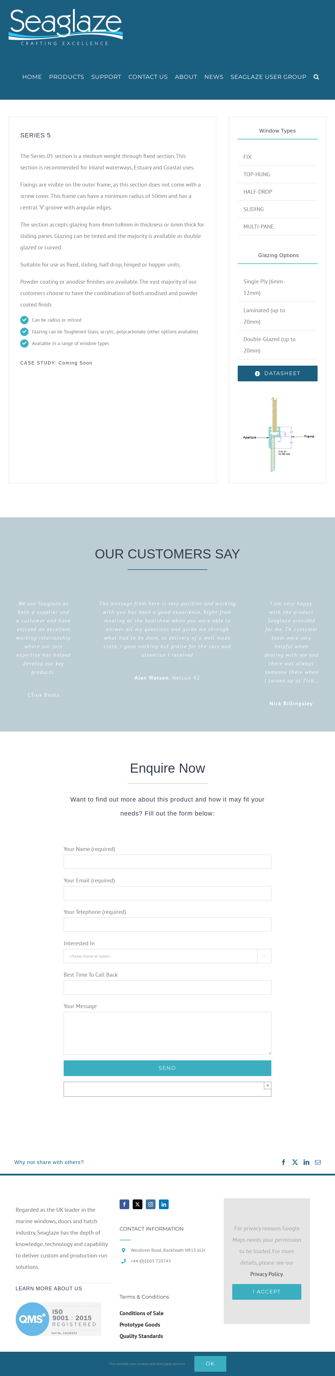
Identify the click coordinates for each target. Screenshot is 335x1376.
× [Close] (268, 1085)
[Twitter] (137, 1204)
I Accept (267, 1292)
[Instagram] (151, 1204)
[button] (316, 77)
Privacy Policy (266, 1274)
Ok (210, 1364)
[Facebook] (124, 1204)
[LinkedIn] (164, 1204)
